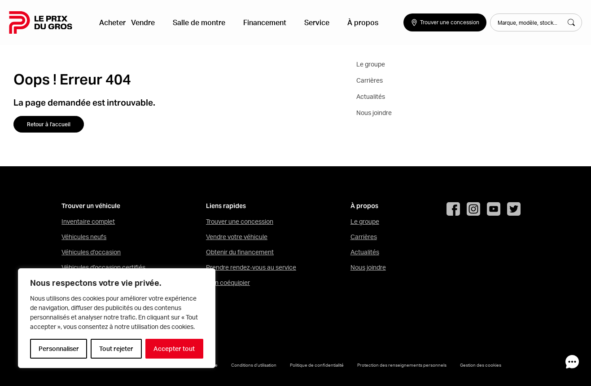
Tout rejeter (116, 348)
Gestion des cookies (480, 365)
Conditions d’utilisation (253, 365)
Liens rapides (226, 206)
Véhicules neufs (83, 236)
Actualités (364, 252)
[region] (116, 318)
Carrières (363, 236)
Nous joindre (368, 267)
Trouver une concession (239, 221)
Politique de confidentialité (317, 365)
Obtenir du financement (240, 252)
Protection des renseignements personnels (402, 365)
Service (305, 22)
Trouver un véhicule (90, 206)
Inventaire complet (88, 221)
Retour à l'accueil (48, 124)
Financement (260, 22)
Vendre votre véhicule (236, 236)
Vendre (153, 22)
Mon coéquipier (228, 282)
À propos (344, 22)
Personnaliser (59, 348)
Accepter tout (174, 348)
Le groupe (364, 221)
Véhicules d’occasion (91, 252)
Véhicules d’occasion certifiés (103, 267)
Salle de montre (202, 22)
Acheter (117, 22)
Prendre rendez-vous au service (251, 267)
